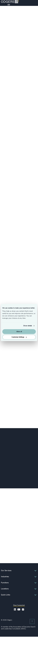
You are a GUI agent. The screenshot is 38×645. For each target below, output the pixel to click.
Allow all (19, 331)
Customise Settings (19, 337)
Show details (27, 326)
